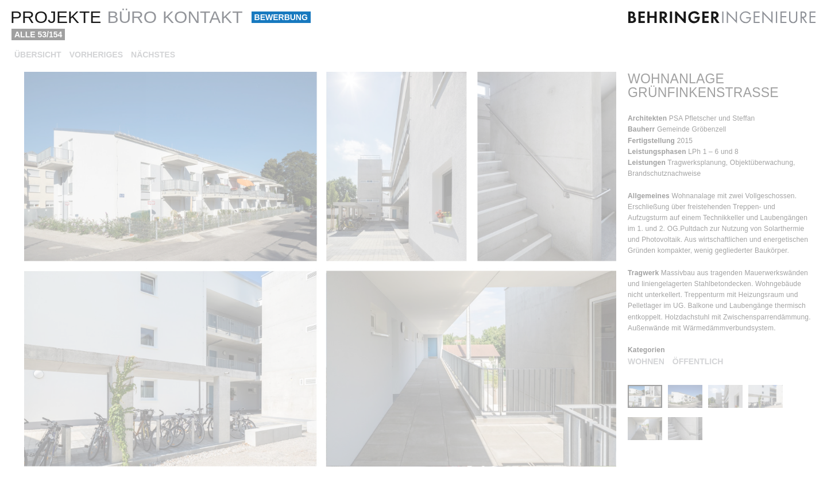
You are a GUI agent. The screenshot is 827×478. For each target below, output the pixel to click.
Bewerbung (281, 17)
